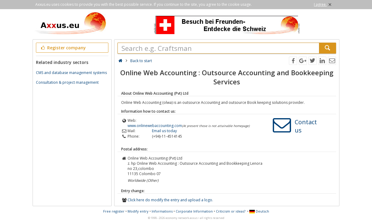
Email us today (164, 130)
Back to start (141, 60)
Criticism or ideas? (230, 211)
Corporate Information (194, 211)
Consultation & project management (67, 82)
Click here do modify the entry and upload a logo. (170, 200)
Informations (162, 211)
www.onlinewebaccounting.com (155, 125)
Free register (114, 211)
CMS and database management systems (71, 72)
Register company (63, 48)
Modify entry (138, 211)
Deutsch (259, 211)
